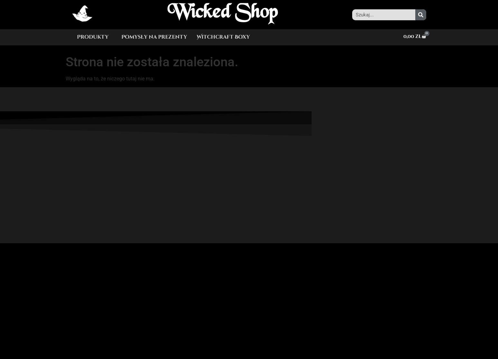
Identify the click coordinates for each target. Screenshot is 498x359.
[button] (94, 37)
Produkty (92, 37)
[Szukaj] (420, 14)
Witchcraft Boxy (223, 37)
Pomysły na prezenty (154, 37)
